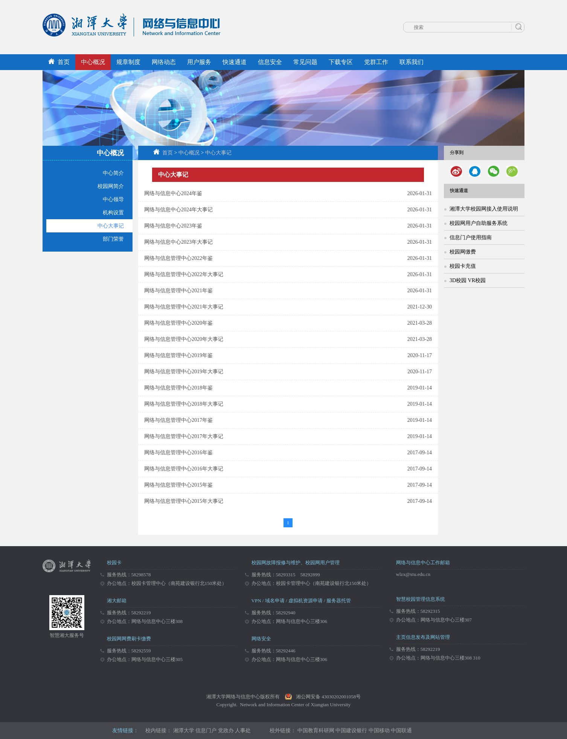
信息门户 (205, 730)
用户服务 (199, 62)
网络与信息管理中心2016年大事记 (183, 469)
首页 (59, 62)
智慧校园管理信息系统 (420, 599)
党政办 (226, 730)
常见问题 (305, 62)
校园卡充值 (463, 266)
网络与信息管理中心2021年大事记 (183, 307)
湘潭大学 (183, 730)
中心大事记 (111, 226)
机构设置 (113, 212)
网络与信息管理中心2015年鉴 (178, 485)
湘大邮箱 (117, 600)
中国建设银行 (351, 730)
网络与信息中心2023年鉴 (173, 226)
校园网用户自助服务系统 (479, 223)
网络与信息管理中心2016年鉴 (178, 452)
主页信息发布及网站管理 (423, 637)
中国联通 (401, 730)
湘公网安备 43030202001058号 (328, 696)
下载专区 (341, 62)
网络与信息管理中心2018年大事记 (183, 404)
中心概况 (93, 62)
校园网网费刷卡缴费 (129, 638)
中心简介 (113, 173)
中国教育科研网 (315, 730)
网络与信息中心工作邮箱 (423, 562)
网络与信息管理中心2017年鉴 (178, 420)
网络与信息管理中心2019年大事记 (183, 371)
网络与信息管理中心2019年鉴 (178, 355)
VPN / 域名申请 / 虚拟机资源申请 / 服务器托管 (301, 600)
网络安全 (261, 638)
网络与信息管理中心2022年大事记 (183, 274)
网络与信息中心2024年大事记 (178, 209)
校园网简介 (111, 186)
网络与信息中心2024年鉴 (173, 193)
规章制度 (128, 62)
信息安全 (270, 62)
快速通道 (235, 62)
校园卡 (114, 562)
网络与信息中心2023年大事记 (178, 242)
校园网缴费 (463, 252)
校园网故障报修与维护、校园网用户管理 (295, 562)
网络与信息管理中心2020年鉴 (178, 323)
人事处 (243, 730)
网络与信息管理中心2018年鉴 (178, 388)
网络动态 (164, 62)
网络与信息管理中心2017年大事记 (183, 436)
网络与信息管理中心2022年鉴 (178, 258)
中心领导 (113, 199)
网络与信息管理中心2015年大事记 (183, 501)
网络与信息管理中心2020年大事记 (183, 339)
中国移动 (379, 730)
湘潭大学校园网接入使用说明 (484, 209)
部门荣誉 (113, 239)
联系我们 (411, 62)
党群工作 (376, 62)
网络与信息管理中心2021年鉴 (178, 290)
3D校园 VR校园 (468, 280)
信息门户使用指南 (471, 237)
